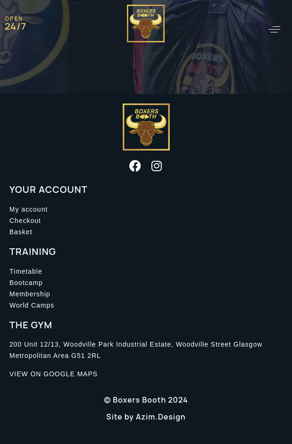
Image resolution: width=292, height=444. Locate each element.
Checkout (25, 220)
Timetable (25, 271)
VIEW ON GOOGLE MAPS (53, 374)
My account (28, 209)
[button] (274, 29)
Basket (20, 232)
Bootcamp (26, 282)
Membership (29, 294)
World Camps (32, 305)
